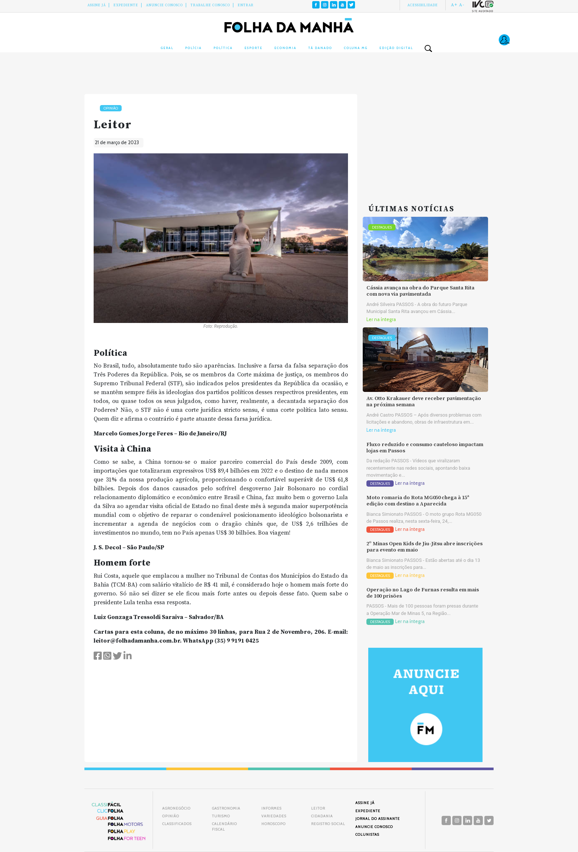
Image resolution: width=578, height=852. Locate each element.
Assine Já (96, 5)
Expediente (126, 5)
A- (461, 5)
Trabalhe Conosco (210, 5)
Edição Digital (396, 48)
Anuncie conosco (164, 5)
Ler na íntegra (381, 319)
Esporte (253, 48)
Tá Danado (320, 48)
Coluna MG (356, 48)
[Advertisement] (425, 140)
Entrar (246, 5)
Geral (167, 48)
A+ (454, 5)
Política (223, 48)
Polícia (193, 48)
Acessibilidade (422, 5)
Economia (285, 48)
